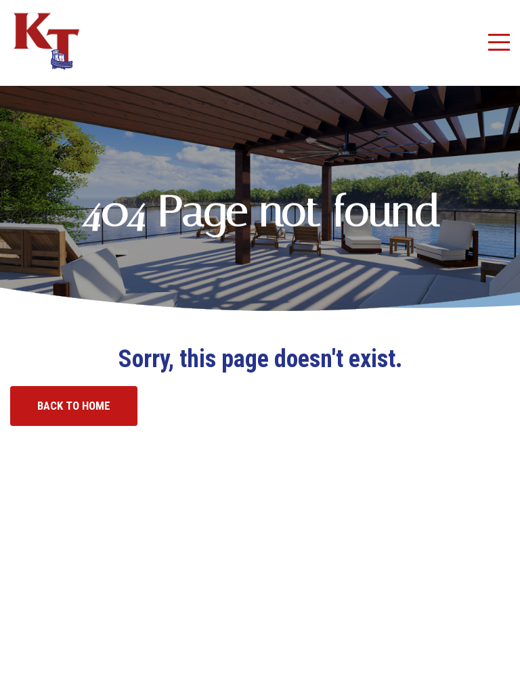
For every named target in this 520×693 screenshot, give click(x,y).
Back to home (73, 405)
